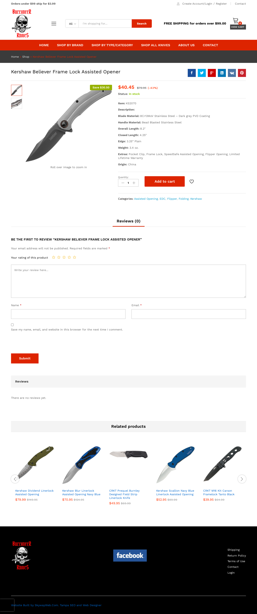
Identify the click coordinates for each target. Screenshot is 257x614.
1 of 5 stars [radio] (53, 256)
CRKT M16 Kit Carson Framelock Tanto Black (219, 491)
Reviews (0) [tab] (129, 221)
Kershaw (196, 198)
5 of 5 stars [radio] (74, 256)
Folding (184, 198)
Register (221, 3)
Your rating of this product (29, 257)
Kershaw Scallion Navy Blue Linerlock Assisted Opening (175, 491)
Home (44, 45)
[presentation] (41, 343)
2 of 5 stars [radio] (58, 256)
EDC (162, 198)
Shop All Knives (155, 45)
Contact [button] (210, 45)
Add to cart (165, 181)
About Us (186, 45)
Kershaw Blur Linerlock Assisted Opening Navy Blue (81, 491)
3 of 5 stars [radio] (64, 256)
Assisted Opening (146, 198)
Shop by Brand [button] (70, 45)
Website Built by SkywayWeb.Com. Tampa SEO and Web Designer (56, 604)
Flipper (172, 198)
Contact (240, 3)
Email (137, 304)
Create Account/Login (197, 3)
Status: (123, 93)
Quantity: (123, 177)
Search (142, 23)
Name (16, 304)
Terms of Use (236, 560)
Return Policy (236, 555)
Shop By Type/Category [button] (112, 45)
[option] (34, 476)
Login (231, 572)
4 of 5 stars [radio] (69, 256)
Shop (25, 56)
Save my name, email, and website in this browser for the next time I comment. (67, 329)
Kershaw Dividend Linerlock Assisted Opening (34, 491)
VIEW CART (238, 27)
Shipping (233, 549)
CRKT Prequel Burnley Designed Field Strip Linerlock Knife (124, 493)
